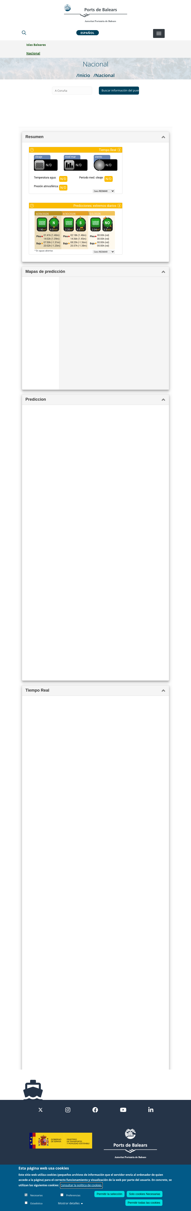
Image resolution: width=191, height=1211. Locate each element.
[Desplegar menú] (158, 33)
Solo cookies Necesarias (144, 1194)
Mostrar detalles (70, 1203)
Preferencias (73, 1195)
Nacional (33, 53)
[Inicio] (95, 13)
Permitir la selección (109, 1194)
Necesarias (36, 1195)
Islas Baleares (36, 45)
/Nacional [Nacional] (104, 75)
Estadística (36, 1203)
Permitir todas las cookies (144, 1202)
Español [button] (87, 33)
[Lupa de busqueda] (24, 33)
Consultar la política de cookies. (81, 1185)
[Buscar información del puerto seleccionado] (119, 91)
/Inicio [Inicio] (83, 75)
